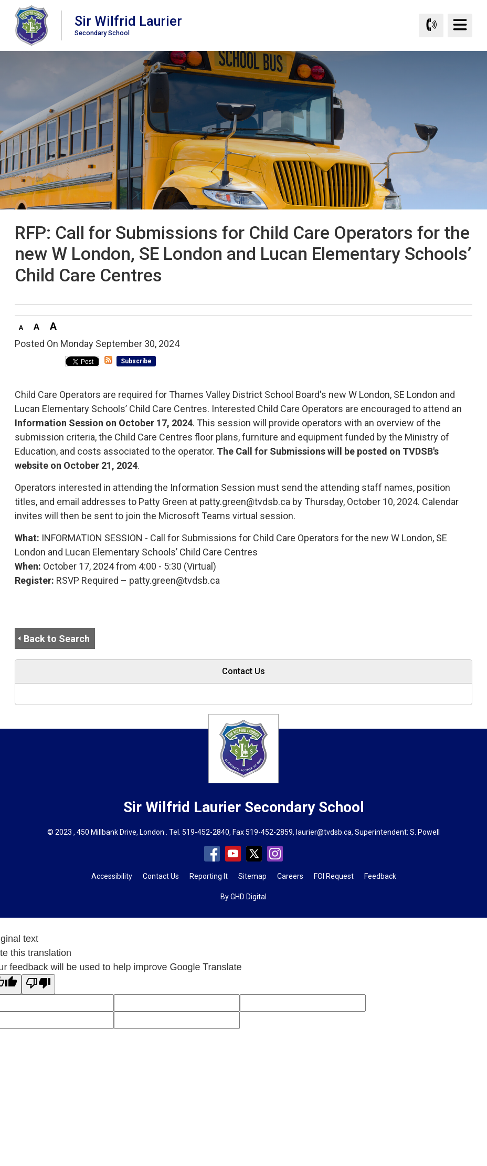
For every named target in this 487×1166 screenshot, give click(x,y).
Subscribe (136, 361)
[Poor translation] (38, 984)
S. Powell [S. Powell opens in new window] (425, 832)
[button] (21, 325)
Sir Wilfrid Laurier (128, 25)
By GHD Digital (243, 896)
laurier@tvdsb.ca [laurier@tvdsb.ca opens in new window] (324, 832)
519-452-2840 (205, 832)
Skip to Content (0, 0)
